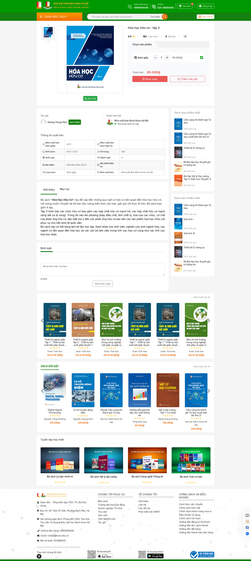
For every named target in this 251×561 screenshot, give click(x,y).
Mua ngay (150, 79)
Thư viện (102, 511)
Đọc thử (90, 98)
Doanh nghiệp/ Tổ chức (110, 508)
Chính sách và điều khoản (192, 496)
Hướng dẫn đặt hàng (190, 529)
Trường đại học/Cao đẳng (111, 504)
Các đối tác (144, 508)
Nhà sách (103, 501)
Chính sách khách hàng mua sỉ (195, 511)
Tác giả (102, 522)
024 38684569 (165, 7)
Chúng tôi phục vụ (111, 494)
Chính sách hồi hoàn (190, 518)
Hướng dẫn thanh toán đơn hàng (196, 532)
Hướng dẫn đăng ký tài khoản (194, 521)
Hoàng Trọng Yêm (57, 122)
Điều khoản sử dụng (189, 514)
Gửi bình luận (103, 283)
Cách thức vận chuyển (191, 504)
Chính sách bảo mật (189, 507)
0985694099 (141, 7)
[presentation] (42, 320)
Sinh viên (103, 515)
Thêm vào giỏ (188, 79)
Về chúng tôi (147, 494)
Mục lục (65, 189)
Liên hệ (142, 504)
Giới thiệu (49, 189)
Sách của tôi (205, 17)
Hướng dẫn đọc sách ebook (193, 525)
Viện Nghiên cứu (107, 518)
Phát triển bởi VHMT (149, 511)
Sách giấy (143, 57)
